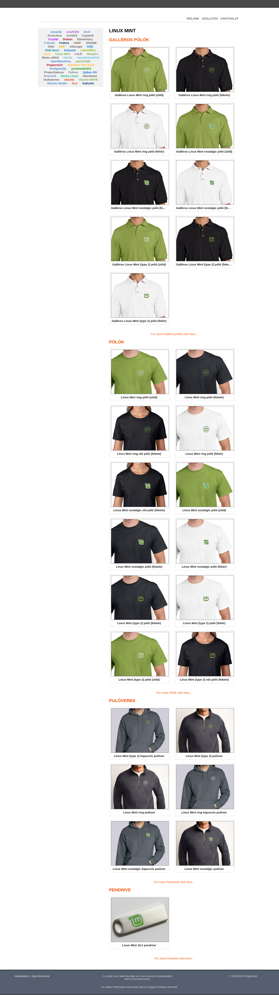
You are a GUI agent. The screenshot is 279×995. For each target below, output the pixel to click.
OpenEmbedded (88, 57)
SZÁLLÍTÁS (210, 18)
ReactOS (50, 76)
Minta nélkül (50, 57)
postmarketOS (81, 68)
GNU (51, 46)
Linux (47, 53)
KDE (90, 46)
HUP (62, 46)
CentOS (72, 35)
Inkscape (76, 46)
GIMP (77, 42)
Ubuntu (69, 79)
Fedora (64, 42)
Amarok (56, 31)
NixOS (67, 57)
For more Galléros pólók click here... (174, 334)
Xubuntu (88, 83)
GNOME (91, 42)
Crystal (53, 39)
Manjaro (92, 53)
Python (73, 72)
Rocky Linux (69, 76)
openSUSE (83, 61)
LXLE (78, 53)
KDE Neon (52, 50)
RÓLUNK (193, 18)
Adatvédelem (22, 976)
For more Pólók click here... (174, 692)
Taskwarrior (51, 79)
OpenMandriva (61, 61)
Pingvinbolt (59, 17)
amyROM (72, 31)
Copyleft (88, 35)
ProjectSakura (54, 72)
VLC (75, 83)
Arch (87, 31)
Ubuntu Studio (57, 83)
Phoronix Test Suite (80, 65)
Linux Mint (62, 53)
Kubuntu (70, 50)
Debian (67, 39)
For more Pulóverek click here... (174, 882)
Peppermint (55, 65)
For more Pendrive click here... (174, 958)
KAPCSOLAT (230, 18)
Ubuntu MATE (88, 79)
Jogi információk (40, 976)
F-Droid (49, 42)
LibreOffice (88, 50)
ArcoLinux (54, 35)
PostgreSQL (58, 68)
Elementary (85, 39)
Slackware (90, 76)
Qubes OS (90, 72)
